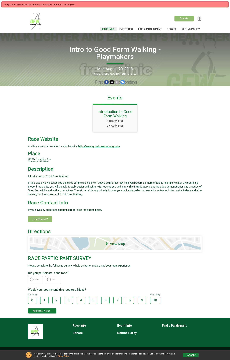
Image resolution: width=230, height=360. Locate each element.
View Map (115, 248)
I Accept (191, 354)
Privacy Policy (63, 356)
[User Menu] (199, 18)
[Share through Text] (122, 82)
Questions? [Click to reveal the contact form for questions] (40, 222)
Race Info (108, 29)
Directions (130, 74)
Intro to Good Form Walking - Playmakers (115, 53)
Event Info (126, 29)
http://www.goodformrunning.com (99, 149)
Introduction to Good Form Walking (115, 117)
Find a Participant (150, 29)
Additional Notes (41, 314)
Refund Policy (191, 29)
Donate (184, 18)
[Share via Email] (117, 82)
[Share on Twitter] (112, 82)
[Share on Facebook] (107, 82)
